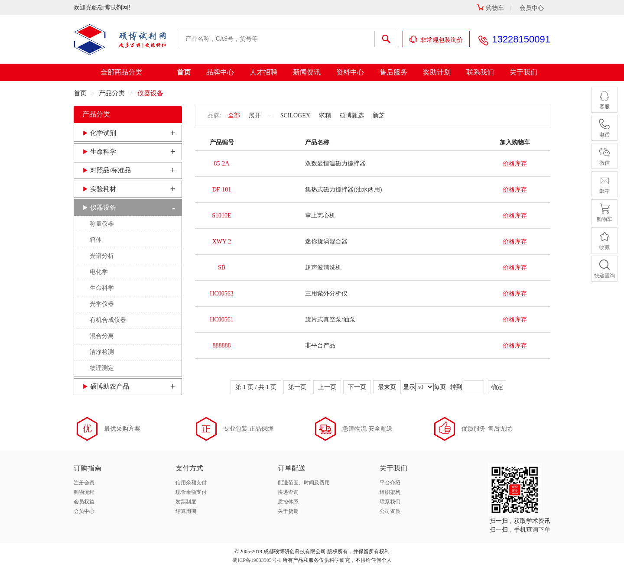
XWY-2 (221, 241)
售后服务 (393, 72)
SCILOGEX (295, 115)
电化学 (99, 272)
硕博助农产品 (109, 386)
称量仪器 (102, 224)
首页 (184, 72)
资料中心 (350, 72)
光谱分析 (102, 256)
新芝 (379, 115)
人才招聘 (263, 72)
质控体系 (288, 502)
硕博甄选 (352, 115)
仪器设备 (103, 207)
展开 (255, 115)
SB (221, 267)
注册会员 (84, 483)
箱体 (96, 240)
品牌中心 (220, 72)
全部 (234, 115)
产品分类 (112, 93)
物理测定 (102, 368)
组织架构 (390, 492)
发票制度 (186, 502)
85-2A (222, 163)
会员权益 (84, 502)
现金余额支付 (191, 492)
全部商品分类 (121, 72)
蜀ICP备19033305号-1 (256, 560)
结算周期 (186, 511)
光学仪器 (102, 304)
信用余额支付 (191, 483)
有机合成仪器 (108, 320)
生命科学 (103, 151)
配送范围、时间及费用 (304, 483)
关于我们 (523, 72)
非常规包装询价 (436, 39)
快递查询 (288, 492)
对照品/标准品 (110, 170)
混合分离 (102, 336)
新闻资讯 (307, 72)
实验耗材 (103, 188)
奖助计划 (437, 72)
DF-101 (221, 189)
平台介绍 (390, 483)
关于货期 (288, 511)
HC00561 (221, 319)
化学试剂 (103, 133)
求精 (325, 115)
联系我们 (480, 72)
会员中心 (532, 8)
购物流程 (84, 492)
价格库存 (515, 163)
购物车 (490, 8)
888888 (222, 345)
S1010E (221, 215)
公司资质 (390, 511)
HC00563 (221, 293)
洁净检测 (102, 352)
